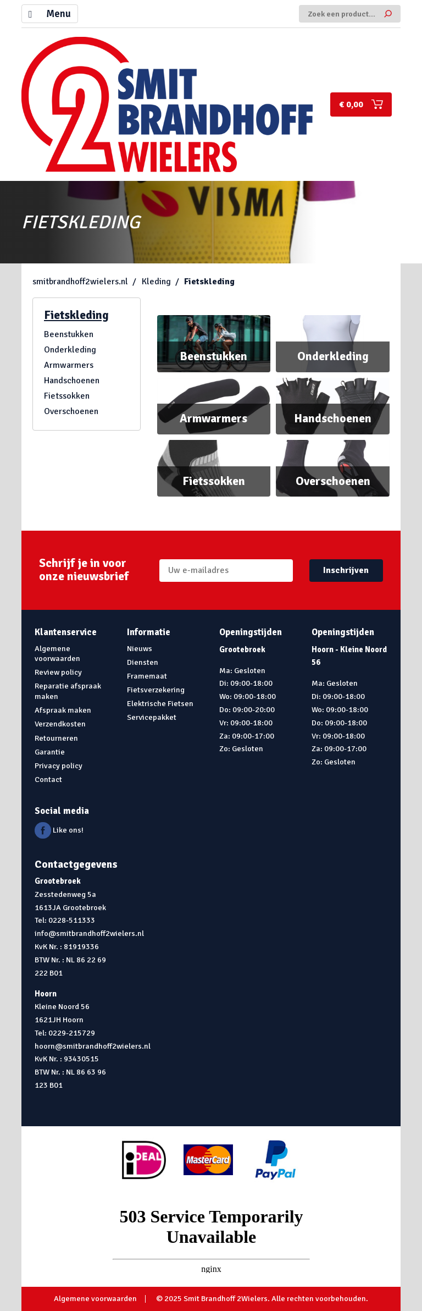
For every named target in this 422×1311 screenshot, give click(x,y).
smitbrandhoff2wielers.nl (80, 281)
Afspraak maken (63, 710)
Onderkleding (70, 349)
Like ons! (59, 830)
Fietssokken (67, 395)
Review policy (58, 672)
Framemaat (147, 676)
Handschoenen (71, 380)
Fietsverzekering (156, 690)
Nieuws (139, 648)
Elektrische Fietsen (160, 703)
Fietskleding (209, 281)
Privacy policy (58, 765)
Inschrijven (346, 570)
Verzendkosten (60, 724)
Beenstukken (68, 334)
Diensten (142, 662)
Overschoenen (71, 411)
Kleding (156, 281)
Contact (48, 779)
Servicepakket (151, 717)
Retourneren (56, 738)
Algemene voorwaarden (57, 653)
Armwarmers (68, 365)
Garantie (50, 752)
